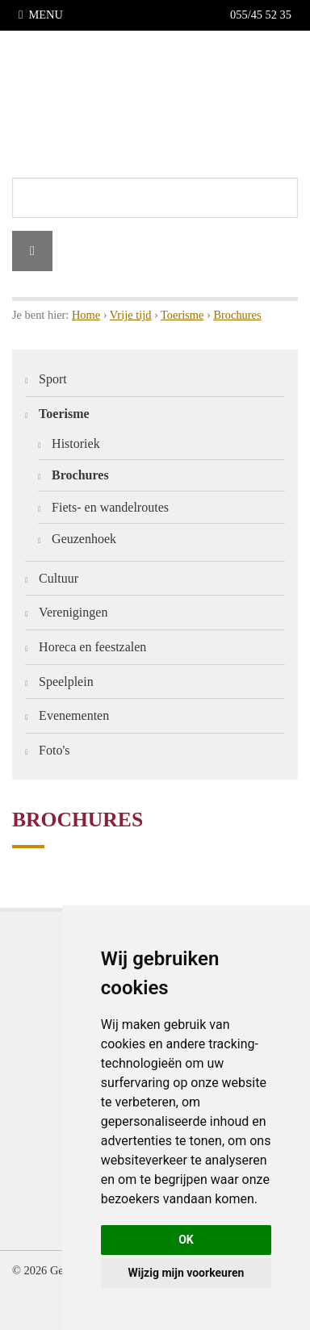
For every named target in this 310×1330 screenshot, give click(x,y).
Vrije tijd (131, 314)
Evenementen (74, 715)
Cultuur (58, 578)
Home (86, 314)
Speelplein (66, 681)
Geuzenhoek (84, 539)
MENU (41, 14)
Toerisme (182, 314)
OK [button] (186, 1239)
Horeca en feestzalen (92, 647)
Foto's (54, 750)
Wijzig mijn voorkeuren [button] (186, 1272)
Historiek (76, 443)
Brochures (237, 314)
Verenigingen (73, 612)
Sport (53, 379)
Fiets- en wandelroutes (110, 507)
